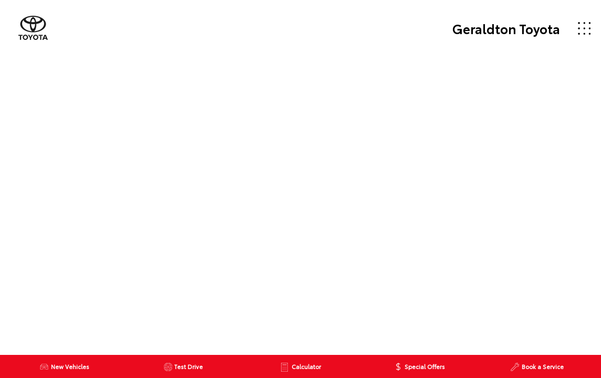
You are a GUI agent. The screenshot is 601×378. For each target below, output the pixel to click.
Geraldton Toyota (506, 28)
